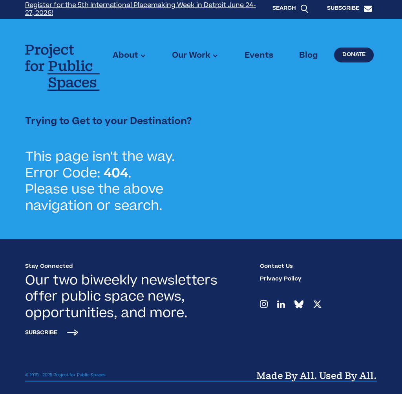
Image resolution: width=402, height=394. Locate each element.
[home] (62, 67)
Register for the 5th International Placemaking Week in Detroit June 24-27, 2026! (140, 9)
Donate (353, 55)
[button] (129, 56)
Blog (308, 56)
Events (259, 56)
